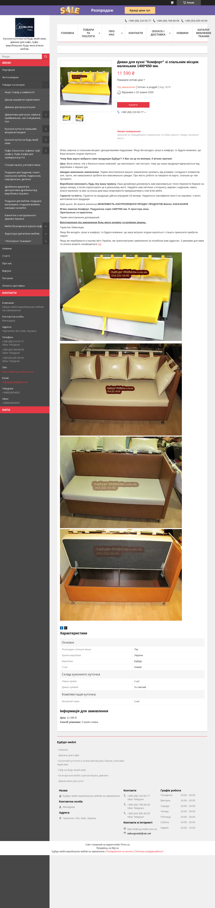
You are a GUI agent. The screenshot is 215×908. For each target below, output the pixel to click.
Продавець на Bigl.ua (107, 848)
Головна (67, 33)
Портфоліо (8, 70)
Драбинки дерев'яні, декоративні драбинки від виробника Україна (21, 190)
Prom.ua (125, 844)
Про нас (7, 263)
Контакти (136, 33)
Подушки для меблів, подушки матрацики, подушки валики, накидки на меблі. (23, 204)
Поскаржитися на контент (119, 851)
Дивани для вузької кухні (20, 107)
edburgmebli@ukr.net (14, 382)
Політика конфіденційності (149, 851)
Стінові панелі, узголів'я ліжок (23, 165)
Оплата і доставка (13, 285)
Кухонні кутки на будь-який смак (21, 141)
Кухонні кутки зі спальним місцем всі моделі (20, 130)
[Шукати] (46, 56)
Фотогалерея (10, 77)
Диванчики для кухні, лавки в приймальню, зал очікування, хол (23, 118)
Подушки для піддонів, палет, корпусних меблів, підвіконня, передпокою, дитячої (23, 176)
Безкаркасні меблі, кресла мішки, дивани (83, 775)
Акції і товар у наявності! (19, 92)
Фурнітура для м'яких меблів (22, 233)
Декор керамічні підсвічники (22, 99)
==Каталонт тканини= (18, 241)
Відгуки (6, 270)
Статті (6, 256)
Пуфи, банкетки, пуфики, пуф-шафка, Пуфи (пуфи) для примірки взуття (22, 154)
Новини (7, 248)
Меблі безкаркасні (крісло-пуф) (23, 226)
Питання (7, 278)
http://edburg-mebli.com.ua (18, 371)
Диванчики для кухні (71, 781)
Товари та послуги (13, 84)
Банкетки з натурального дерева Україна (20, 217)
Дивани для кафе (68, 755)
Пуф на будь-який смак (72, 770)
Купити (133, 104)
